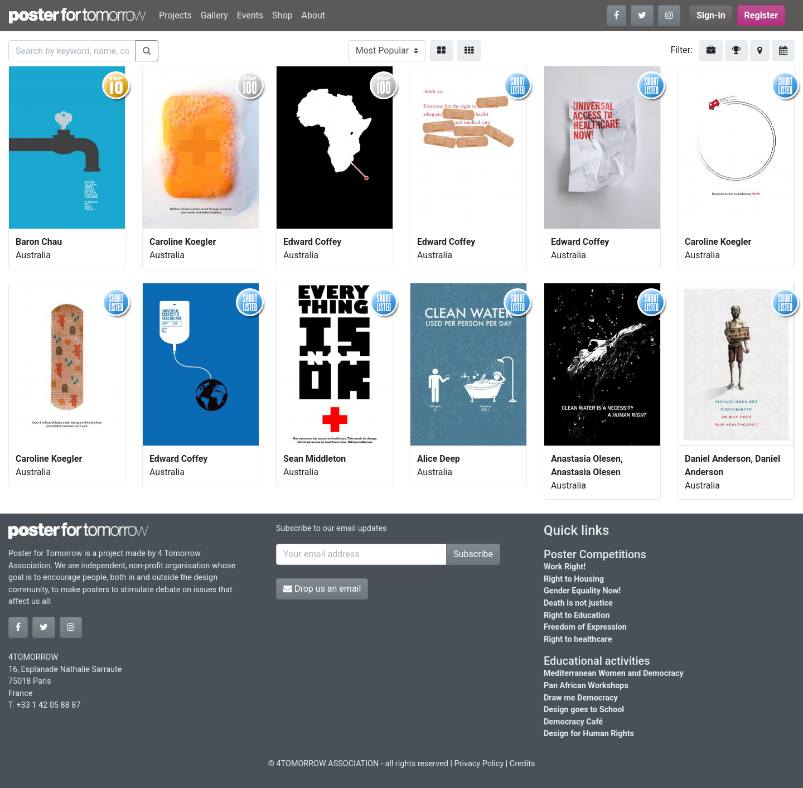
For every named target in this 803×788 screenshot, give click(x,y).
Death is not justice (578, 603)
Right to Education (576, 615)
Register (761, 15)
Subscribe (473, 554)
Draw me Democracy (581, 698)
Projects (175, 15)
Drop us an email (322, 588)
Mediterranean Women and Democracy (614, 673)
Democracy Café (573, 722)
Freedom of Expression (585, 627)
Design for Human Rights (589, 733)
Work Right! (565, 567)
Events (250, 15)
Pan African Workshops (586, 685)
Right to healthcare (578, 639)
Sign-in (710, 15)
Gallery (214, 15)
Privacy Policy (479, 763)
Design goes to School (584, 709)
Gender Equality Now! (582, 591)
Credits (522, 763)
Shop (282, 15)
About (313, 15)
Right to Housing (574, 579)
